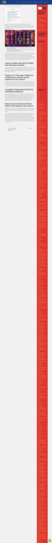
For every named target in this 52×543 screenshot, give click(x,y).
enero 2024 (39, 44)
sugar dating (40, 410)
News (39, 368)
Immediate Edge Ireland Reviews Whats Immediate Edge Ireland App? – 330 (42, 244)
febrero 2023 (40, 58)
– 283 (39, 93)
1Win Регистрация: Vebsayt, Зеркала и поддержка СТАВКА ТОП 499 (42, 111)
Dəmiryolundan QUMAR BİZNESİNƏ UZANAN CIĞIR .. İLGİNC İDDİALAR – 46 (42, 225)
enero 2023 (39, 59)
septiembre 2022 (40, 65)
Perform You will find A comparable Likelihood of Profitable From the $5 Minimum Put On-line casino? (12, 14)
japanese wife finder (41, 270)
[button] (49, 540)
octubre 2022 (40, 64)
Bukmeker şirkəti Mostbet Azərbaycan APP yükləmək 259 (42, 195)
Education (39, 227)
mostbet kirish (40, 349)
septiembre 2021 (40, 76)
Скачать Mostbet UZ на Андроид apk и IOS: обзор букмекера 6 (42, 501)
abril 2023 (39, 55)
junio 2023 (39, 53)
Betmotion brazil (40, 179)
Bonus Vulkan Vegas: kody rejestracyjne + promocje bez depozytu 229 (42, 183)
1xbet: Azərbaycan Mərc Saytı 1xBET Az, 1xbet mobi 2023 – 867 (42, 136)
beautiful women (40, 167)
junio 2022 (39, 70)
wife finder (39, 432)
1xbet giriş (39, 118)
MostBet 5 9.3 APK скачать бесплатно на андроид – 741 (42, 295)
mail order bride (40, 277)
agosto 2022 (40, 67)
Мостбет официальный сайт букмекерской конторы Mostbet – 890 (41, 464)
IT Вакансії (39, 267)
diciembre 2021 (40, 73)
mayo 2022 (39, 71)
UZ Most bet (40, 419)
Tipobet (39, 415)
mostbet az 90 (40, 301)
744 (38, 139)
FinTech (39, 230)
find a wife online (40, 229)
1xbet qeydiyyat (40, 128)
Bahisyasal (39, 166)
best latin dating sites (41, 178)
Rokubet (39, 404)
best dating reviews (41, 170)
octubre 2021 (40, 74)
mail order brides (40, 280)
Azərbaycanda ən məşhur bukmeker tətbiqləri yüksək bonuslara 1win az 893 (42, 162)
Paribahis (39, 374)
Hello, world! (40, 238)
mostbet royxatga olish (41, 362)
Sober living (39, 407)
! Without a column (40, 100)
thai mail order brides (41, 413)
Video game (29, 127)
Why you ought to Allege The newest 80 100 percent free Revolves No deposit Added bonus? (13, 17)
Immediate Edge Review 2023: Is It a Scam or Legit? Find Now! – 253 (42, 248)
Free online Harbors (41, 27)
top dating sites (40, 418)
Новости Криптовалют (41, 475)
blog (38, 181)
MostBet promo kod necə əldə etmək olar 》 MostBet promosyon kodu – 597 (42, 359)
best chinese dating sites (41, 169)
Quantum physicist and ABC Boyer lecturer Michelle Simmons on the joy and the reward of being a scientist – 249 (42, 396)
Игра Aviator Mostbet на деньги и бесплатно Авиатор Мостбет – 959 (41, 448)
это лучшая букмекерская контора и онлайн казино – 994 (42, 521)
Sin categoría (40, 406)
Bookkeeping (40, 186)
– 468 (39, 96)
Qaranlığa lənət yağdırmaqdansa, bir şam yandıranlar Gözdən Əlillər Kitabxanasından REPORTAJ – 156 (42, 390)
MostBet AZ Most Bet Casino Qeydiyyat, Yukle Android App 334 (42, 314)
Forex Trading (40, 232)
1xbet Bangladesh (40, 115)
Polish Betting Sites (41, 385)
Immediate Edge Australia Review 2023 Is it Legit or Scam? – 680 (41, 240)
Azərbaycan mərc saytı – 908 (42, 159)
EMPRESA (17, 2)
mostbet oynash (40, 355)
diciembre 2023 (40, 46)
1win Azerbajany (40, 108)
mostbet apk (40, 298)
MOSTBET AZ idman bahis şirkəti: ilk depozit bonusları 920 (42, 307)
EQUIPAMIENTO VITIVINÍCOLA (25, 2)
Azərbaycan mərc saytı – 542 (42, 158)
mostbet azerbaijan (41, 319)
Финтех (39, 517)
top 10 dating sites (40, 416)
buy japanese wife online (41, 199)
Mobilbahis (39, 293)
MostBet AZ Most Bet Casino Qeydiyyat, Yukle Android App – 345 (42, 311)
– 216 (39, 91)
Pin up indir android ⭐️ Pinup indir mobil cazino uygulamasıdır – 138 (42, 379)
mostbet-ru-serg (40, 366)
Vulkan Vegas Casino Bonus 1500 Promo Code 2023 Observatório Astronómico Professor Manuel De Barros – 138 (42, 423)
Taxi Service (40, 412)
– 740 (39, 97)
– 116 (39, 90)
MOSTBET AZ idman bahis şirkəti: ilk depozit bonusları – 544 (42, 303)
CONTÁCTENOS (45, 2)
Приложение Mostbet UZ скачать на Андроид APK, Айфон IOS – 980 (42, 489)
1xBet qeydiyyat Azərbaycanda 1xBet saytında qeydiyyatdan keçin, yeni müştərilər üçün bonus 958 (42, 132)
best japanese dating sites (41, 176)
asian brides (40, 140)
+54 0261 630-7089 (9, 534)
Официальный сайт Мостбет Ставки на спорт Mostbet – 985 (42, 486)
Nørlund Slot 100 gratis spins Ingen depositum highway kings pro (42, 25)
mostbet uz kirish (40, 365)
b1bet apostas (40, 164)
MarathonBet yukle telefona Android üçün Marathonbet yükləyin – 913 (42, 284)
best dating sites (40, 172)
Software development (41, 409)
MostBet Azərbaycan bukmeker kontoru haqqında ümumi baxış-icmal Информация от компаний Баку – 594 (42, 330)
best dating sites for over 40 (42, 173)
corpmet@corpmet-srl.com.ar (26, 537)
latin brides (39, 274)
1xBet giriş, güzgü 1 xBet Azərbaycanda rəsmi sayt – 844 (42, 124)
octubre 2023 (40, 49)
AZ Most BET (40, 156)
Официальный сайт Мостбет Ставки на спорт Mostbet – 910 (42, 482)
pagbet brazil (40, 373)
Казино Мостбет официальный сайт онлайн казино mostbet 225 (42, 451)
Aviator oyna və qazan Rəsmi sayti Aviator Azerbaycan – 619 (42, 145)
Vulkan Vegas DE (40, 429)
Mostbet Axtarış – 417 (41, 299)
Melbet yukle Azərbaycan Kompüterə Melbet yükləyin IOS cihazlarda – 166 (42, 290)
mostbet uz (39, 363)
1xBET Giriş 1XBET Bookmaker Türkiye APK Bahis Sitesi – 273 (41, 121)
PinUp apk (39, 382)
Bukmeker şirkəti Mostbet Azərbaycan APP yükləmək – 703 (42, 191)
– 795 (39, 99)
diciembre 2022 (40, 61)
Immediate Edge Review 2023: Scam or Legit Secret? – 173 (42, 255)
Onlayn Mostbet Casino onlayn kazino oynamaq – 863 (41, 370)
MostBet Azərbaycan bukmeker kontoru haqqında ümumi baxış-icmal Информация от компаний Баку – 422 (42, 324)
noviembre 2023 (40, 47)
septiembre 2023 (40, 50)
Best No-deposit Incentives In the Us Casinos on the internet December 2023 (12, 128)
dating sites (39, 219)
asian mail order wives (41, 142)
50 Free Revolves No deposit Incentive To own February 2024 (42, 16)
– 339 (39, 94)
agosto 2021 (40, 77)
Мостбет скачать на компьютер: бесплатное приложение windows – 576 (42, 468)
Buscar (39, 6)
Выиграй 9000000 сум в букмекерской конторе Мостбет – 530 (41, 444)
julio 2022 (39, 68)
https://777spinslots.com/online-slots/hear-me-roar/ (13, 24)
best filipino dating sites (41, 175)
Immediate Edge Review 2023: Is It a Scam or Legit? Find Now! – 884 (42, 251)
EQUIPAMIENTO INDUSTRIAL (37, 2)
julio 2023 (39, 52)
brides (39, 189)
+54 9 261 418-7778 (26, 534)
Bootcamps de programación (42, 187)
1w (38, 107)
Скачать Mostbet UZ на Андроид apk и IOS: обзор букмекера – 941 (42, 497)
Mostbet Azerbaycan (41, 321)
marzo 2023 (39, 56)
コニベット (39, 525)
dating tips (39, 222)
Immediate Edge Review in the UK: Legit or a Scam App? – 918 (42, 258)
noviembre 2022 (40, 62)
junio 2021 (39, 80)
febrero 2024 (40, 43)
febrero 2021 (40, 83)
